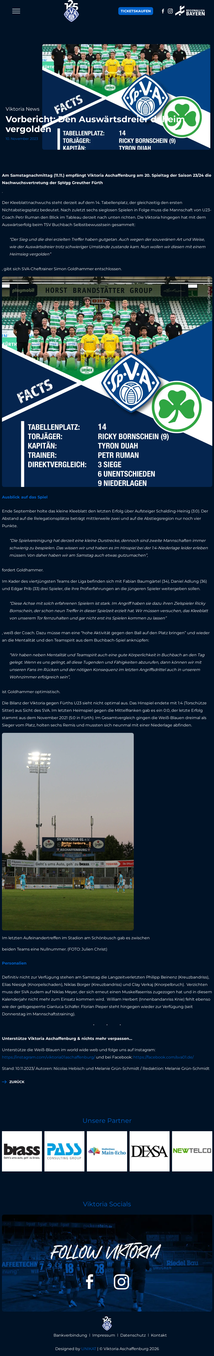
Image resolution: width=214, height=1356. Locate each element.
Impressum (103, 1335)
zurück (16, 1082)
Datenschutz (133, 1335)
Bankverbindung (70, 1335)
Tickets (136, 11)
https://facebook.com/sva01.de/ (163, 1057)
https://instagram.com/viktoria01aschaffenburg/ (48, 1057)
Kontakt (159, 1335)
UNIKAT (88, 1348)
